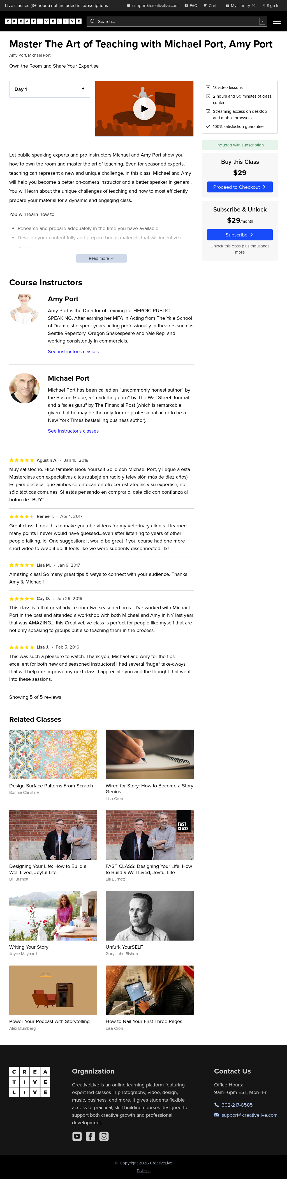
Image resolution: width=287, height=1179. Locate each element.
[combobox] (177, 21)
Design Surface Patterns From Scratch (51, 785)
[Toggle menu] (277, 21)
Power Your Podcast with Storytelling (49, 1021)
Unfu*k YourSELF (124, 946)
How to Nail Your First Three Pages (144, 1021)
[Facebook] (90, 1136)
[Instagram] (104, 1136)
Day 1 (21, 89)
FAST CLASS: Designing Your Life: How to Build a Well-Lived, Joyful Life (149, 869)
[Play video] (144, 108)
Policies (144, 1171)
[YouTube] (77, 1136)
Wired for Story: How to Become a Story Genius (149, 788)
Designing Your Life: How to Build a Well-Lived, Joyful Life (47, 869)
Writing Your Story (28, 946)
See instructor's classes (73, 351)
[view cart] (211, 5)
